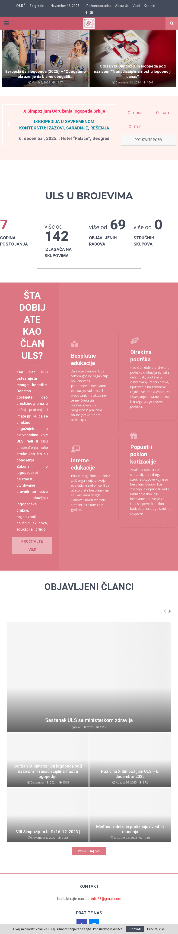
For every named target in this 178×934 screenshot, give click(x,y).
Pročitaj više (156, 929)
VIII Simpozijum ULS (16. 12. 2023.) (48, 820)
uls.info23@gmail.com (103, 887)
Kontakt (149, 6)
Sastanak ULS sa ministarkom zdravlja (89, 709)
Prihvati (135, 929)
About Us (122, 6)
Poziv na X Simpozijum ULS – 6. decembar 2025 (130, 762)
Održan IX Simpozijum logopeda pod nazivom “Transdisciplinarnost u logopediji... (48, 759)
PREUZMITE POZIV (148, 140)
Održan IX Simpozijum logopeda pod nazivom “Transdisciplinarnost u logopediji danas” (132, 71)
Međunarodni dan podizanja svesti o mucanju (130, 818)
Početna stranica (98, 6)
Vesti (136, 6)
